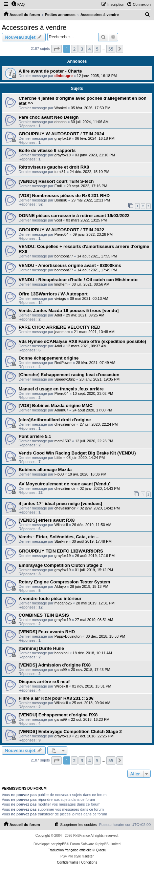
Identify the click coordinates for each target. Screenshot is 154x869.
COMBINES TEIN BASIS (44, 615)
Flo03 (59, 474)
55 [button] (110, 49)
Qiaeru (101, 850)
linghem (61, 284)
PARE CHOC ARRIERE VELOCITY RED (60, 327)
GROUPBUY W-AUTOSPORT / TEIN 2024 (61, 133)
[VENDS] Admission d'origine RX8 (55, 665)
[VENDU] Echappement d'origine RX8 (58, 714)
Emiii (58, 186)
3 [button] (82, 49)
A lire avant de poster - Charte (50, 71)
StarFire (61, 541)
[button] (56, 49)
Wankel (60, 108)
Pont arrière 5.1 (35, 436)
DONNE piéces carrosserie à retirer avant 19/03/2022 (74, 215)
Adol (58, 315)
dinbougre (63, 76)
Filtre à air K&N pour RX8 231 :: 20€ (56, 698)
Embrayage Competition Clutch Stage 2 (60, 565)
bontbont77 (63, 256)
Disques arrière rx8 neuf (44, 681)
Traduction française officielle (70, 850)
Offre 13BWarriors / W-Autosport (53, 293)
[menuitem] (18, 4)
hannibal (61, 653)
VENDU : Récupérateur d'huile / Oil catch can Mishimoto (78, 279)
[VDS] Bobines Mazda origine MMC (55, 405)
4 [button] (89, 49)
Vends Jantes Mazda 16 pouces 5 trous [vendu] (68, 310)
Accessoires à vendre (34, 27)
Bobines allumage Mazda (45, 469)
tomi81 (60, 172)
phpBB (62, 844)
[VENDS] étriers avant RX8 (47, 520)
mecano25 (63, 603)
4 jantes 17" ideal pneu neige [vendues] (60, 503)
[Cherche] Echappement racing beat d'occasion (69, 374)
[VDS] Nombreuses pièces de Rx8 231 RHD (64, 195)
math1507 (62, 441)
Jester (88, 856)
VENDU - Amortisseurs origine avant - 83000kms (70, 265)
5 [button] (97, 49)
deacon (60, 122)
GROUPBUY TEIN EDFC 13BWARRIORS (61, 551)
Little (58, 458)
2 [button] (74, 49)
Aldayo (60, 586)
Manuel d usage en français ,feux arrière (61, 388)
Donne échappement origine (49, 358)
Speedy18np (64, 379)
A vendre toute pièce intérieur (50, 598)
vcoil (58, 220)
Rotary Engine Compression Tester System (64, 581)
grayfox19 (62, 138)
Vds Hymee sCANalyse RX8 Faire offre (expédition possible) (82, 341)
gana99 (60, 670)
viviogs (60, 298)
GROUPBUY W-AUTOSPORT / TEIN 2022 (61, 229)
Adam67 (61, 410)
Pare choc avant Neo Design (49, 117)
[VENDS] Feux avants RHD (47, 631)
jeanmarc (62, 332)
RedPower (63, 363)
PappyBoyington (68, 636)
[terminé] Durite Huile (41, 648)
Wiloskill (61, 525)
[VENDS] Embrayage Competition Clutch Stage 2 (70, 731)
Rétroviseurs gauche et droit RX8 (54, 167)
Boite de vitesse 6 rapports (47, 150)
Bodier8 (60, 200)
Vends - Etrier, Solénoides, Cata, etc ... (59, 536)
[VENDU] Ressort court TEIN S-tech (56, 181)
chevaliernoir (64, 424)
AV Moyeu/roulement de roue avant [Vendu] (65, 483)
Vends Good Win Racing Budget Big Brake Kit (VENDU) (77, 453)
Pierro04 (61, 234)
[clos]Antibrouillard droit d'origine (55, 419)
